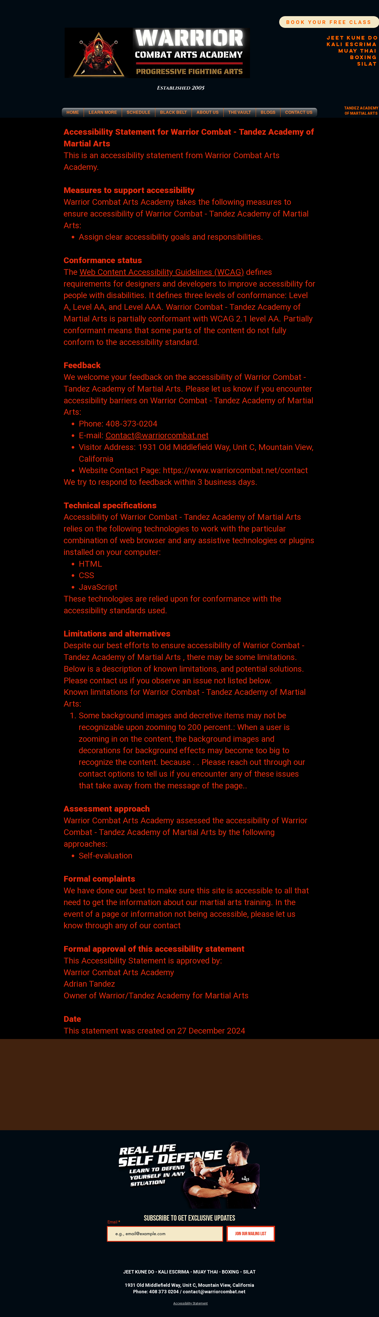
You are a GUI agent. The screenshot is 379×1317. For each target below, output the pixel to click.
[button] (103, 112)
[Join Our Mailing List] (251, 1234)
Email (112, 1222)
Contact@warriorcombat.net (157, 435)
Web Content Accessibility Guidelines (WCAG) (162, 272)
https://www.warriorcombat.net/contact (235, 470)
